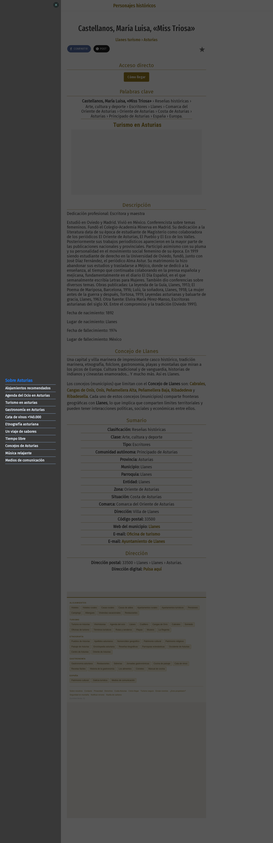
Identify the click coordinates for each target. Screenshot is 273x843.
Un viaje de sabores (20, 431)
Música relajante (18, 453)
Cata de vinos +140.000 (23, 417)
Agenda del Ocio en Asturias (27, 395)
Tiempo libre (15, 439)
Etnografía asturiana (21, 424)
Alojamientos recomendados (27, 388)
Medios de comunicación (24, 460)
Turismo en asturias (21, 403)
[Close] (56, 5)
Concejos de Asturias (21, 446)
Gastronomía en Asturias (25, 410)
